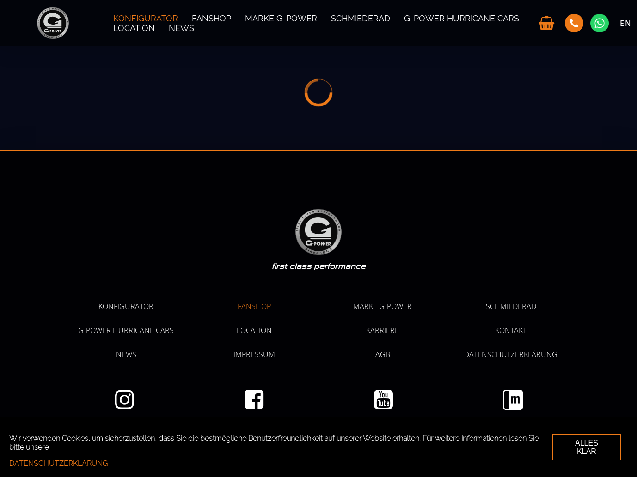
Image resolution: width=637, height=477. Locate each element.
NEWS (181, 28)
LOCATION (134, 28)
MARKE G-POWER (281, 18)
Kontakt (511, 330)
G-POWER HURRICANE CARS (461, 18)
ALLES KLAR (586, 447)
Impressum (254, 354)
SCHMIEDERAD (360, 18)
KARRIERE (382, 330)
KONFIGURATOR (145, 18)
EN (626, 23)
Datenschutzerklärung (510, 354)
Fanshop (211, 18)
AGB (382, 354)
